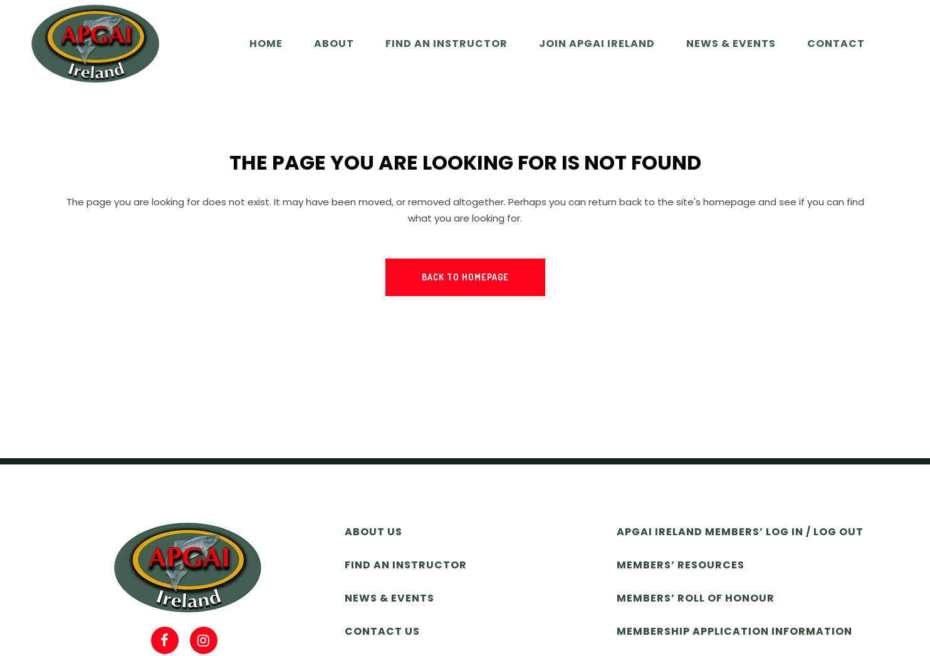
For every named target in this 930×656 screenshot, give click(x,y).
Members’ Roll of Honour (696, 598)
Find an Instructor (406, 565)
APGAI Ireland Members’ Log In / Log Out (740, 532)
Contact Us (382, 631)
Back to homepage (465, 277)
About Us (373, 532)
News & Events (389, 598)
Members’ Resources (681, 565)
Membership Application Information (734, 631)
